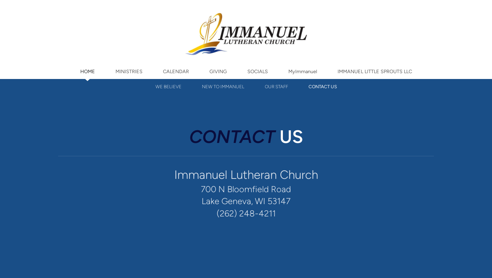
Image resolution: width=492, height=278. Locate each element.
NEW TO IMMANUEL (223, 86)
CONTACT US (323, 86)
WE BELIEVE (168, 86)
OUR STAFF (276, 86)
